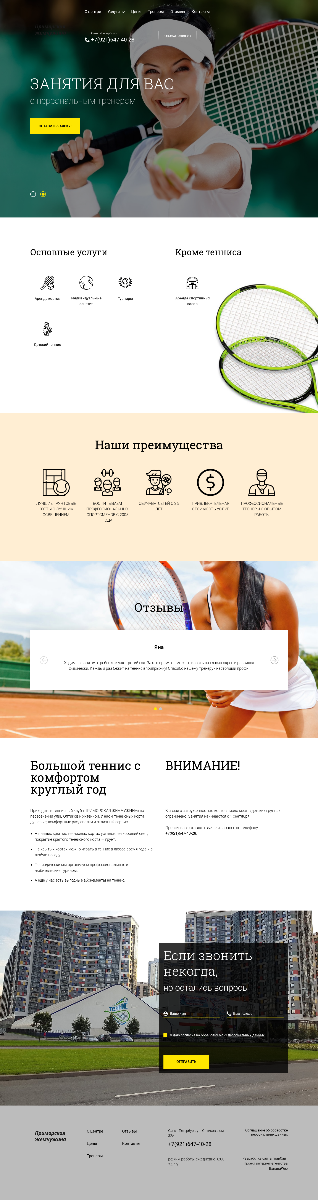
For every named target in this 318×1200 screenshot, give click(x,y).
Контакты (201, 11)
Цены (136, 11)
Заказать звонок (177, 36)
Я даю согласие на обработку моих (217, 1035)
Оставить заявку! (55, 126)
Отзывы (177, 11)
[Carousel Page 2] (160, 708)
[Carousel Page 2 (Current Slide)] (43, 194)
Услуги (116, 11)
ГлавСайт (280, 1158)
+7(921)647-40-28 (112, 40)
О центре (93, 11)
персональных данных (246, 1035)
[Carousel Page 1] (33, 194)
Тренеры (156, 11)
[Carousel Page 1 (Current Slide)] (155, 708)
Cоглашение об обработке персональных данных (266, 1132)
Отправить (186, 1062)
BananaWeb (278, 1168)
